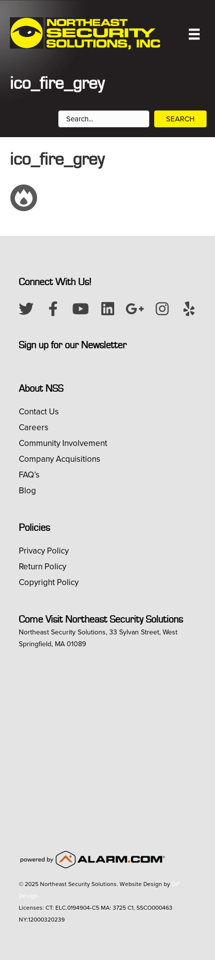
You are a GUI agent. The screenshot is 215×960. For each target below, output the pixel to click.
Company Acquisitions (59, 459)
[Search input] (103, 119)
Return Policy (42, 566)
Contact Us (39, 411)
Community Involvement (63, 443)
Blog (27, 490)
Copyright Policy (49, 582)
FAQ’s (29, 475)
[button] (26, 309)
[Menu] (194, 34)
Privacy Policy (44, 551)
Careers (33, 427)
